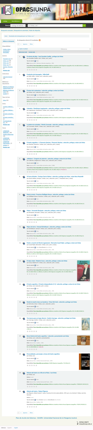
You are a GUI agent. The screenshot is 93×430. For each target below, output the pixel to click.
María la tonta (50, 194)
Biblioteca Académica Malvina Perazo (8, 87)
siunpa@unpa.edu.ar (85, 424)
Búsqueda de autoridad (21, 30)
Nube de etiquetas (34, 30)
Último (31, 44)
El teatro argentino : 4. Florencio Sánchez (56, 142)
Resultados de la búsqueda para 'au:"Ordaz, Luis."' (21, 36)
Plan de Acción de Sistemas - (26, 418)
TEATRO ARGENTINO (8, 134)
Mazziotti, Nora (7, 59)
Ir (84, 25)
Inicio (6, 36)
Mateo (46, 210)
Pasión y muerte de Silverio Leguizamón (54, 243)
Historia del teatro (37, 391)
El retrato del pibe (45, 56)
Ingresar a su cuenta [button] (84, 2)
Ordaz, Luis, (6, 63)
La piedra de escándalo (50, 124)
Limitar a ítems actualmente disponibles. (7, 51)
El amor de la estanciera (45, 90)
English (16, 427)
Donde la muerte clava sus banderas (52, 302)
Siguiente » (25, 44)
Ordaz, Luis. (6, 65)
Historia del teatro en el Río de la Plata (42, 373)
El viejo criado (47, 261)
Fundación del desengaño (38, 74)
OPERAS (5, 145)
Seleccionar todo (23, 52)
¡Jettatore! (49, 159)
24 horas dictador (55, 176)
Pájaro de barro (49, 227)
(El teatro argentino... (8, 114)
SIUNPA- (40, 418)
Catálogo (5, 21)
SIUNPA (5, 94)
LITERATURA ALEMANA (6, 138)
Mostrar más (6, 70)
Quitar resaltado (24, 49)
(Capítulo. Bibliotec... (8, 107)
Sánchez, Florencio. (8, 67)
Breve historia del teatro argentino (48, 336)
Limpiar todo (32, 52)
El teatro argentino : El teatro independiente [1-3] (53, 284)
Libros (4, 100)
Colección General (7, 77)
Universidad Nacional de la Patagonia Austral (60, 418)
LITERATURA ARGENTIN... (6, 131)
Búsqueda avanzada (7, 30)
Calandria (48, 108)
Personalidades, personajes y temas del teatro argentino (43, 354)
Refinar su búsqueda (8, 41)
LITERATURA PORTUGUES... (6, 142)
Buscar (7, 25)
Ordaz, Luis (6, 61)
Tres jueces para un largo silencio (51, 318)
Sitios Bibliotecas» (16, 21)
